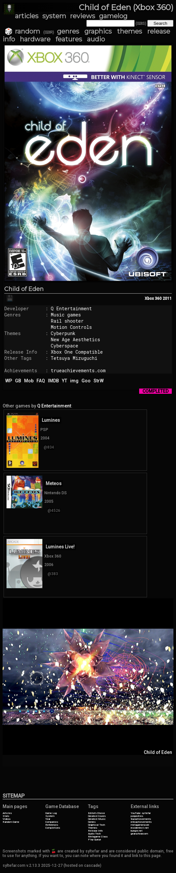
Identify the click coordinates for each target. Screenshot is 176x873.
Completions (52, 827)
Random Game (11, 821)
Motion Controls (71, 327)
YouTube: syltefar (141, 813)
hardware (35, 39)
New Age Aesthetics (75, 339)
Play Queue (94, 839)
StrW (99, 380)
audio (96, 39)
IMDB (53, 380)
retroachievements (141, 821)
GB (18, 380)
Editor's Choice (96, 813)
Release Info (95, 830)
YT (64, 380)
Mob (29, 380)
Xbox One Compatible (77, 352)
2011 (167, 298)
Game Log (51, 813)
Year (47, 819)
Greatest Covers (97, 816)
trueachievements (141, 819)
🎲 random (22, 31)
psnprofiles (137, 816)
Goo (86, 380)
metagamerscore (140, 824)
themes (129, 31)
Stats (6, 816)
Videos (6, 819)
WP (8, 380)
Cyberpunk (63, 333)
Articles (7, 813)
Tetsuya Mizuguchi (74, 358)
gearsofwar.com (139, 833)
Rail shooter (67, 321)
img (74, 380)
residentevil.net (140, 827)
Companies (51, 821)
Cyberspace (64, 346)
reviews (82, 16)
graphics (98, 31)
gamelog (113, 16)
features (68, 39)
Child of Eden (24, 289)
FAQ (41, 380)
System (49, 816)
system (54, 16)
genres (68, 31)
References (51, 824)
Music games (66, 315)
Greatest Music (97, 819)
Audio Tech (94, 833)
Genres (91, 821)
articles (26, 16)
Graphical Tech (96, 824)
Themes (92, 827)
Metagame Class (98, 836)
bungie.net (136, 830)
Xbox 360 (153, 298)
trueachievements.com (78, 370)
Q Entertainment (71, 308)
